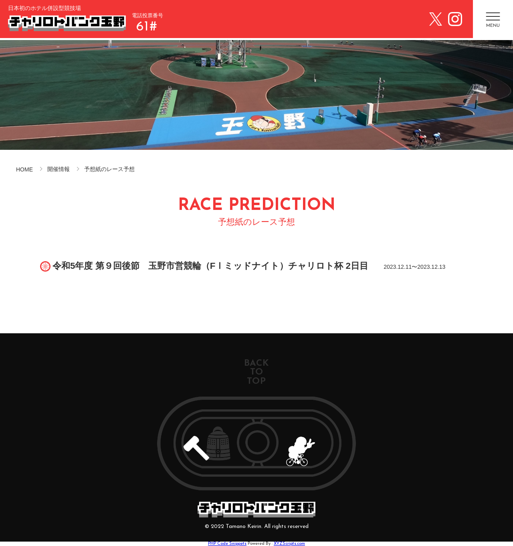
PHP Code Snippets (227, 544)
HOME (24, 169)
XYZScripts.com (289, 544)
